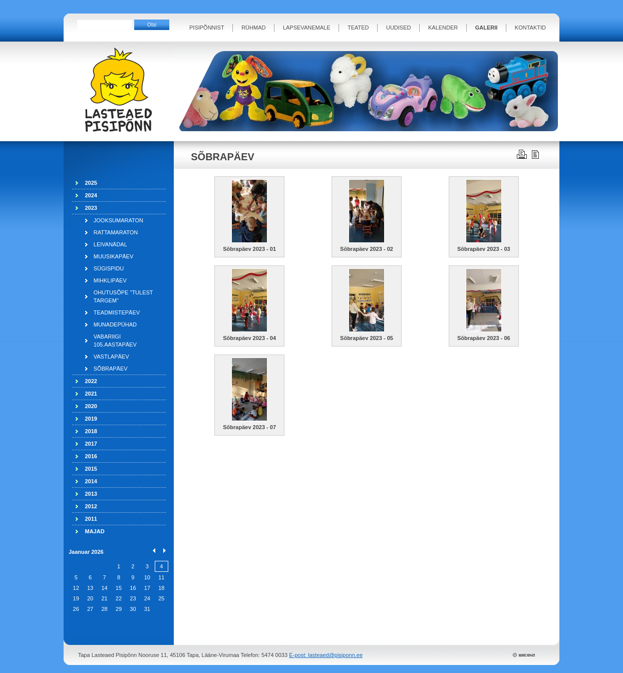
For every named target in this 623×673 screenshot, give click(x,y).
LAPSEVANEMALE (307, 28)
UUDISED (398, 28)
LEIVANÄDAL (110, 244)
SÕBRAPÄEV (111, 369)
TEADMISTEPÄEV (117, 312)
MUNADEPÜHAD (115, 324)
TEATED (358, 28)
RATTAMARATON (116, 232)
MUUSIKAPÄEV (113, 256)
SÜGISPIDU (109, 268)
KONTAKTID (530, 28)
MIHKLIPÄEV (110, 280)
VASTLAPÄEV (111, 357)
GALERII (486, 28)
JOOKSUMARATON (118, 220)
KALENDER (443, 28)
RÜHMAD (253, 28)
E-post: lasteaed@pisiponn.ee (326, 655)
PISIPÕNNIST (206, 28)
